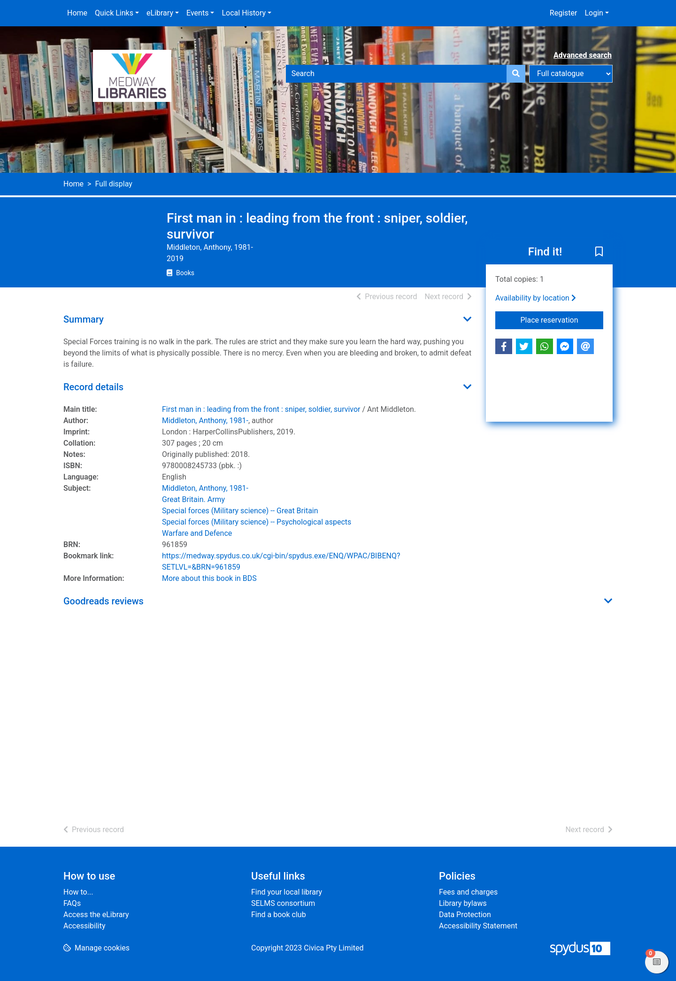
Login (593, 12)
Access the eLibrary (96, 914)
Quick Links (114, 12)
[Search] (516, 74)
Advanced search (582, 55)
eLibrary (159, 12)
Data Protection (465, 914)
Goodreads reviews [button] (103, 601)
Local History (244, 12)
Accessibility (84, 925)
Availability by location (535, 298)
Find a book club (278, 914)
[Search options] (571, 74)
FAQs (72, 903)
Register (563, 12)
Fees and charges (468, 892)
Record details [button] (93, 387)
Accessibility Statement (478, 925)
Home (77, 12)
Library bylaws (463, 903)
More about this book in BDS (209, 578)
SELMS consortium (283, 903)
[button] (599, 253)
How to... (78, 892)
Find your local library (286, 892)
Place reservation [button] (562, 319)
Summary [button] (83, 319)
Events (197, 12)
